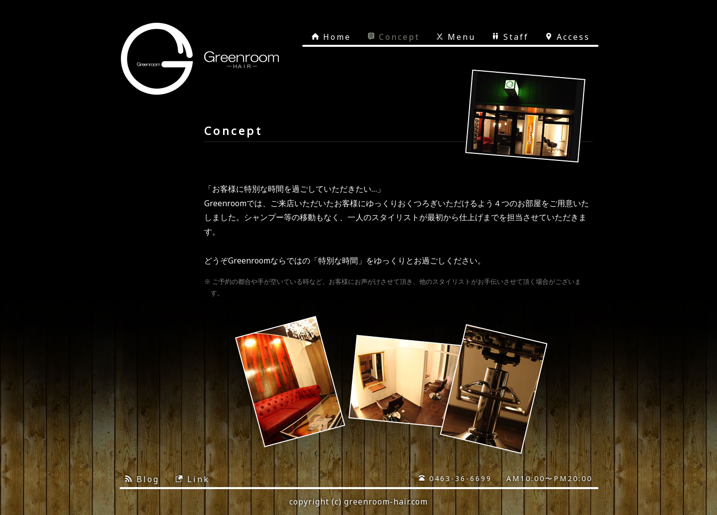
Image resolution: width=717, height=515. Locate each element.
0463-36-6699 (455, 478)
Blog (141, 479)
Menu (456, 36)
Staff (510, 36)
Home (331, 36)
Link (192, 479)
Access (567, 36)
